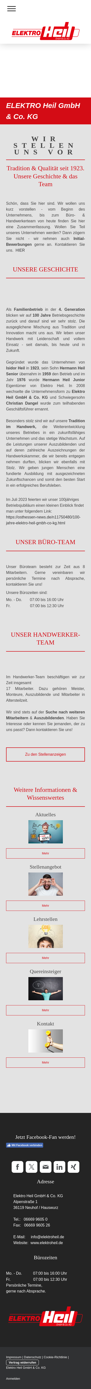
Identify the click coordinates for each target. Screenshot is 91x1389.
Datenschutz (32, 1357)
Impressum (13, 1357)
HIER (20, 250)
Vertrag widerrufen (22, 1362)
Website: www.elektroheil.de (38, 1243)
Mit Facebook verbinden (24, 1145)
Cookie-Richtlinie (55, 1357)
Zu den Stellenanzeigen (45, 754)
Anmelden (13, 1378)
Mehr (45, 853)
